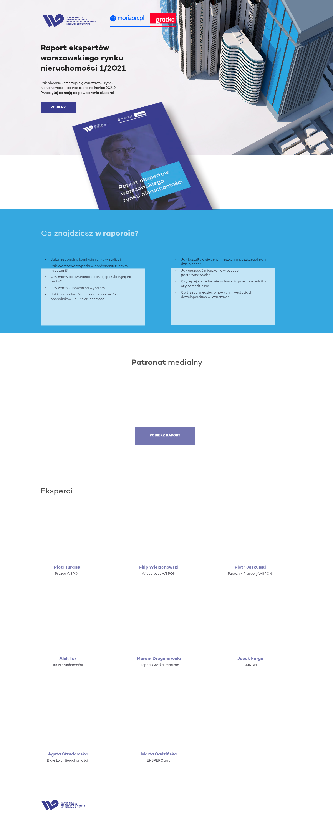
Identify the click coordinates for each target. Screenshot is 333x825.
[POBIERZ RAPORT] (165, 440)
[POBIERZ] (58, 107)
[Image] (69, 21)
